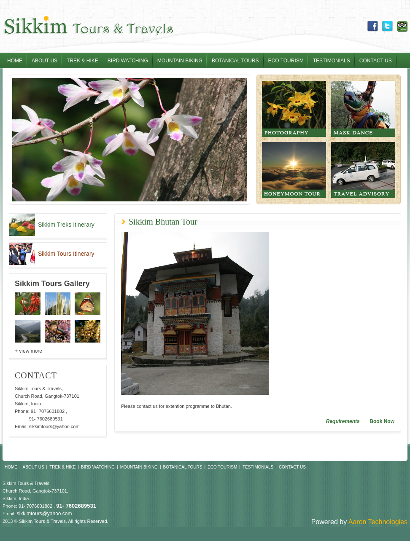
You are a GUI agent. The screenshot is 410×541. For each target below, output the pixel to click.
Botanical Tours (235, 61)
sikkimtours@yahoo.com (54, 426)
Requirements (343, 421)
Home (14, 61)
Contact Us (375, 61)
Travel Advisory (363, 170)
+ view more (28, 351)
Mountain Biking (179, 61)
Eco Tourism (286, 61)
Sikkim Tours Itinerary (66, 253)
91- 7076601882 (48, 411)
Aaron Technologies (377, 521)
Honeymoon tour (294, 170)
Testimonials (331, 61)
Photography (294, 109)
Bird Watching (128, 61)
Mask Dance (363, 109)
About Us (44, 61)
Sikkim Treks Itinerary (66, 224)
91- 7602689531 (46, 418)
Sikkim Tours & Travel (88, 26)
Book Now (382, 421)
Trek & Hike (82, 61)
